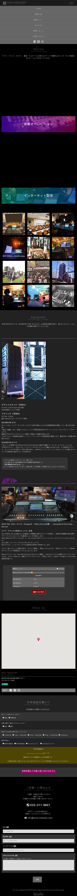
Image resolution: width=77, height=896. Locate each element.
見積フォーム (38, 31)
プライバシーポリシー (38, 893)
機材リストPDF (38, 592)
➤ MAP (5, 684)
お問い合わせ (38, 36)
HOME (38, 9)
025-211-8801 (39, 804)
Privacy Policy (45, 890)
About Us (38, 25)
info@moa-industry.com (38, 818)
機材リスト (38, 20)
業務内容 (38, 14)
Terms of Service (56, 890)
